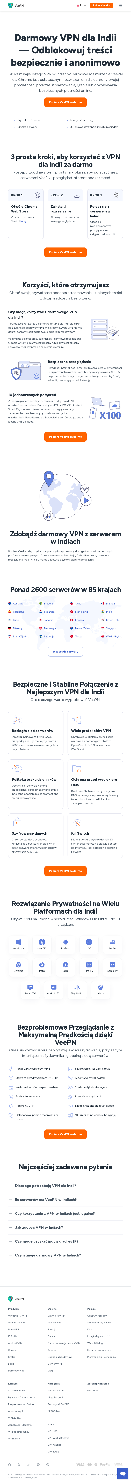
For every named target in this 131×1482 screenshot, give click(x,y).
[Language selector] (81, 5)
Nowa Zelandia (81, 628)
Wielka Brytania (112, 636)
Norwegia (47, 628)
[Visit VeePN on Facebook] (9, 1464)
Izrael (13, 620)
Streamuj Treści (16, 1390)
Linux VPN (13, 1329)
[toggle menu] (121, 5)
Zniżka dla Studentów (60, 1357)
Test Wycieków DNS (58, 1404)
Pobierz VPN (54, 1322)
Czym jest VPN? (56, 1315)
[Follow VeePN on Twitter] (19, 1464)
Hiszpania (16, 611)
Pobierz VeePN (102, 5)
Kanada (77, 620)
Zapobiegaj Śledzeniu (20, 1424)
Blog (50, 1370)
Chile (75, 603)
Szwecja (46, 636)
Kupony (52, 1350)
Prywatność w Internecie (21, 1397)
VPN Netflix (14, 1438)
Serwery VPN (55, 1363)
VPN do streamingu (18, 1431)
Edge (11, 1363)
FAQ (89, 1329)
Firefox (12, 1357)
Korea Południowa (114, 620)
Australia (15, 603)
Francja (108, 603)
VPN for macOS (16, 1322)
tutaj (23, 221)
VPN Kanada (54, 1444)
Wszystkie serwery (65, 651)
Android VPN (15, 1343)
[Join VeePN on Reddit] (38, 1464)
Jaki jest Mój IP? (56, 1390)
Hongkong (79, 611)
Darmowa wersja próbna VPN (64, 1343)
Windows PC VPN (17, 1315)
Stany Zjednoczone (22, 636)
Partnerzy (92, 1390)
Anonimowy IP (15, 1411)
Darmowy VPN (16, 1370)
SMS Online (54, 1411)
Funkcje (52, 1329)
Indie (106, 611)
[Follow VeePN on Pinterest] (47, 1464)
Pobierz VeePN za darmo (65, 102)
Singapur (108, 628)
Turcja (76, 636)
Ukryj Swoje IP (55, 1397)
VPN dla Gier (14, 1418)
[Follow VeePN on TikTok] (28, 1464)
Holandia (47, 611)
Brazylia (46, 603)
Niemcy (15, 628)
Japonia (46, 620)
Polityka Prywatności (98, 1336)
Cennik (51, 1336)
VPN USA (52, 1431)
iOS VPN (12, 1336)
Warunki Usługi (95, 1343)
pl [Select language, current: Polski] (81, 5)
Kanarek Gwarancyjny (99, 1350)
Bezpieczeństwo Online (21, 1404)
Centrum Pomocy (97, 1315)
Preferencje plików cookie (101, 1357)
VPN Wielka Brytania (58, 1438)
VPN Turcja (53, 1451)
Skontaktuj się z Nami (99, 1322)
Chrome (12, 1350)
